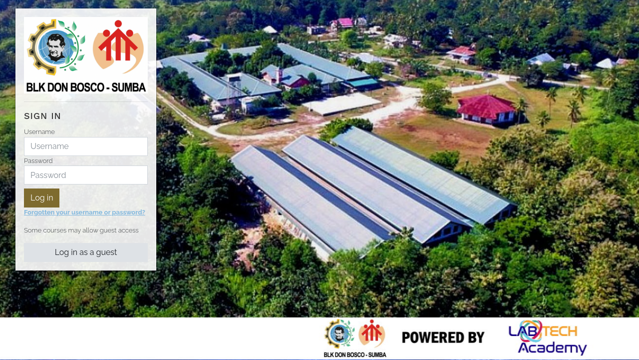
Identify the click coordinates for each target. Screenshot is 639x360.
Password (38, 160)
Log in (41, 197)
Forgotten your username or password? (84, 212)
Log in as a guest (86, 252)
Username (39, 132)
